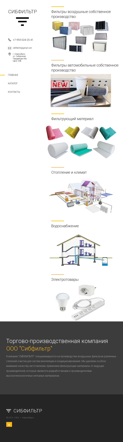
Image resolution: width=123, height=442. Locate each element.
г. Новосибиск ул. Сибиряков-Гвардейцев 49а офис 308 (17, 57)
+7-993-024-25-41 (20, 39)
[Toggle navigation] (9, 424)
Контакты (14, 92)
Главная (13, 75)
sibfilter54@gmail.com (20, 48)
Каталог (13, 83)
